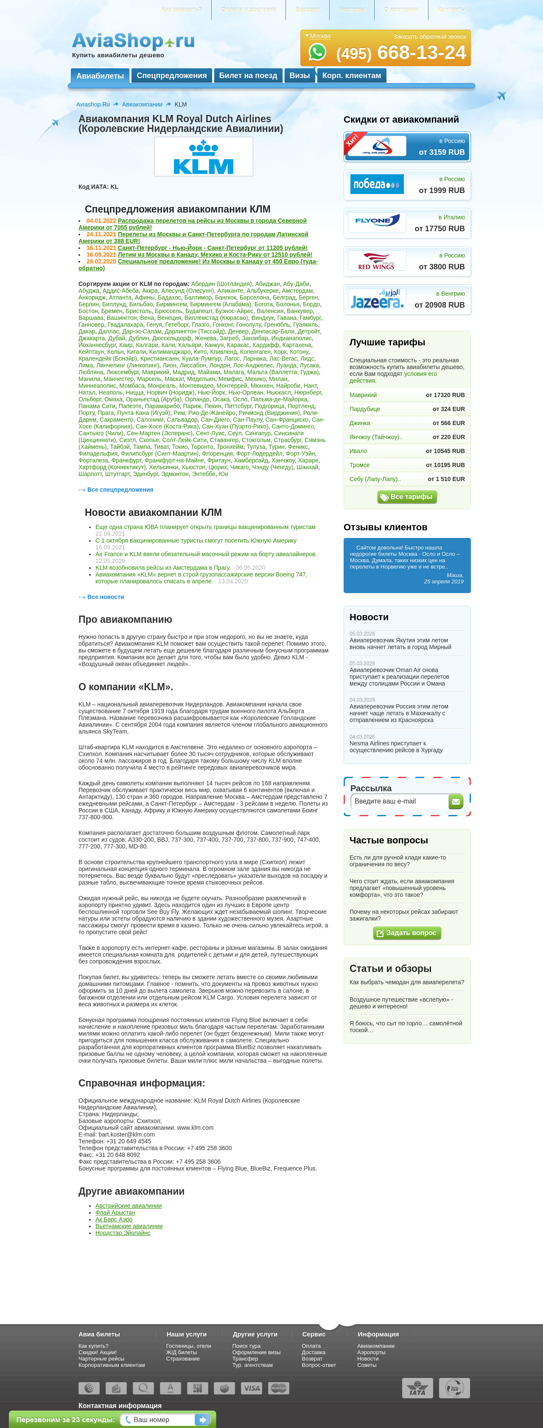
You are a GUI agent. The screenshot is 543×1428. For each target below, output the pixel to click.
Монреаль (162, 385)
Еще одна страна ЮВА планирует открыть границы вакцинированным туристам (205, 527)
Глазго (201, 324)
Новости (369, 617)
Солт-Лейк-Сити (184, 440)
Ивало (358, 451)
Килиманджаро (170, 351)
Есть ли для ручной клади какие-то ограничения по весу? (398, 861)
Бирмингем (171, 304)
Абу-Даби (296, 283)
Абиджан (267, 283)
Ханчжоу (283, 460)
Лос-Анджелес (253, 365)
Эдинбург (145, 473)
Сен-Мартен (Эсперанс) (160, 433)
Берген (308, 297)
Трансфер (245, 1358)
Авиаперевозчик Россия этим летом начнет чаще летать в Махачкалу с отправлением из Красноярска (399, 713)
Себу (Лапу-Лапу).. (375, 479)
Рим (179, 412)
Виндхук (263, 317)
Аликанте (230, 290)
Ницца (135, 392)
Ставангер (224, 440)
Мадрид (184, 372)
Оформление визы (256, 1352)
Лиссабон (193, 365)
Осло (240, 399)
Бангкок (225, 297)
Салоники (150, 419)
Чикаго (239, 467)
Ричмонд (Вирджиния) (269, 412)
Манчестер (119, 378)
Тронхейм (229, 446)
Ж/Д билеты (181, 1352)
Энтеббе (204, 473)
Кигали (136, 351)
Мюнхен (262, 385)
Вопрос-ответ (319, 1365)
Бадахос (169, 297)
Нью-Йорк (211, 392)
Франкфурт (127, 460)
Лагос (232, 358)
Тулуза (255, 446)
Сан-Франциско (287, 419)
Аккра (150, 290)
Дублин (139, 338)
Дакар (86, 331)
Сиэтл (127, 440)
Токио (180, 446)
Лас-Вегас (283, 358)
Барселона (255, 297)
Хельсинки (163, 467)
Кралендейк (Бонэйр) (107, 358)
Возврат (307, 9)
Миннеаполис (97, 385)
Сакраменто (116, 419)
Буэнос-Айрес (235, 311)
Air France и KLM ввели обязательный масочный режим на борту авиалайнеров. (206, 554)
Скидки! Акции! (97, 1352)
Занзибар (255, 338)
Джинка (360, 423)
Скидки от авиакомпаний (401, 119)
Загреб (229, 338)
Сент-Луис (210, 433)
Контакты (452, 9)
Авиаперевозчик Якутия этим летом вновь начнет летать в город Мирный (400, 643)
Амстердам (297, 290)
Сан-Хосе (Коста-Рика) (167, 426)
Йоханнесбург (97, 345)
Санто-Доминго (293, 426)
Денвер (238, 331)
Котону (299, 351)
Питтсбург (237, 406)
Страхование (183, 1358)
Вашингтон (122, 317)
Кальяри (190, 345)
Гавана (287, 317)
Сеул (235, 433)
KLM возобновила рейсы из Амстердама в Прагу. (163, 567)
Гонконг (223, 324)
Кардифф (266, 345)
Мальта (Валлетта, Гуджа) (283, 372)
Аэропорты (371, 1352)
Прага (106, 412)
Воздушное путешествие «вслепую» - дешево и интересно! (401, 1003)
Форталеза (93, 460)
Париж (192, 406)
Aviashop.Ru (93, 104)
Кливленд (223, 351)
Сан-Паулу (247, 419)
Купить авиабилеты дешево (118, 55)
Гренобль (277, 324)
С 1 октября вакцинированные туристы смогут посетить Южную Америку (196, 540)
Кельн (115, 351)
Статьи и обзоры (391, 968)
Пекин (212, 406)
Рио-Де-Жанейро (211, 412)
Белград (284, 297)
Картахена (297, 345)
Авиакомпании (142, 104)
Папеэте (130, 406)
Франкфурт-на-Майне (174, 460)
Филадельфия (98, 453)
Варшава (91, 317)
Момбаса (131, 385)
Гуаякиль (305, 324)
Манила (89, 378)
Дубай (116, 338)
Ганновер (91, 324)
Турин (277, 446)
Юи (223, 473)
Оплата (311, 1346)
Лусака (309, 365)
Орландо (197, 399)
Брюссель (168, 311)
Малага (234, 372)
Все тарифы (411, 496)
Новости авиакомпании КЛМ (153, 512)
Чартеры (352, 9)
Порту (86, 412)
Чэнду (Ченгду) (272, 467)
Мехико (255, 378)
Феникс (298, 446)
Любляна (90, 372)
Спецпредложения (172, 75)
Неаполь (111, 392)
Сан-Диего (215, 419)
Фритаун (219, 460)
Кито (200, 351)
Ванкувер (300, 311)
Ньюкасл (279, 392)
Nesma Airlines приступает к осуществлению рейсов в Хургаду (396, 746)
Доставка (314, 1352)
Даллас (108, 331)
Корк (280, 351)
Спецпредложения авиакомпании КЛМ (178, 209)
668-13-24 (401, 52)
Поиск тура (246, 1346)
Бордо (311, 304)
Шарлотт (90, 473)
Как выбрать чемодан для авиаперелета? (407, 982)
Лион (169, 365)
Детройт (308, 331)
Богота (264, 304)
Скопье (149, 440)
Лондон (220, 365)
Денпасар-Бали (273, 331)
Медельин (201, 378)
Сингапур (258, 433)
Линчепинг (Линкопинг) (127, 365)
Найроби (288, 385)
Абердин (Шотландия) (221, 283)
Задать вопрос (411, 932)
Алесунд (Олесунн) (187, 290)
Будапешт (198, 311)
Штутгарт (117, 473)
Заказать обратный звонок (429, 36)
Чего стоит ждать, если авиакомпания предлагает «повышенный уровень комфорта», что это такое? (402, 888)
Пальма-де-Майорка (279, 399)
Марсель (149, 378)
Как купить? (93, 1346)
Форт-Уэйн (300, 453)
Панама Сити (96, 406)
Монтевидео (196, 385)
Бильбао (141, 304)
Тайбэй (120, 446)
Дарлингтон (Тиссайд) (195, 331)
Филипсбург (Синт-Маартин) (160, 453)
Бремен (112, 311)
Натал (86, 392)
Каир (126, 345)
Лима (85, 365)
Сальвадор (182, 419)
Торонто (202, 446)
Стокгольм (256, 440)
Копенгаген (255, 351)
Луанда (286, 365)
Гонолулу (248, 324)
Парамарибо (162, 406)
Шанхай (307, 467)
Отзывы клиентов (386, 527)
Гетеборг (177, 324)
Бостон (88, 311)
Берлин (88, 304)
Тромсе (360, 465)
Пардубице (365, 409)
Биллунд (114, 304)
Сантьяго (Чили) (100, 433)
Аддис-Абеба (121, 290)
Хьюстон (193, 467)
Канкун (214, 345)
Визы (300, 75)
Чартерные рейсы (101, 1358)
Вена (147, 317)
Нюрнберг (307, 392)
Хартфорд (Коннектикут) (112, 467)
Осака (221, 399)
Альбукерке (262, 290)
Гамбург (310, 317)
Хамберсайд (251, 460)
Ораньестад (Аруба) (154, 399)
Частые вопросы (389, 840)
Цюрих (217, 467)
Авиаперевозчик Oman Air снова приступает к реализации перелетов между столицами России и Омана (399, 676)
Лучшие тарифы (387, 342)
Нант (310, 385)
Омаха (113, 399)
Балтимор (198, 297)
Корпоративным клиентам (111, 1365)
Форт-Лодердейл (259, 453)
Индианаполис (292, 338)
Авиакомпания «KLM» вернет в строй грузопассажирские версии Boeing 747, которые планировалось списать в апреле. (201, 578)
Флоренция (217, 453)
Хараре (308, 460)
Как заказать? (182, 9)
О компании (401, 9)
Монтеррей (232, 385)
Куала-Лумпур (201, 358)
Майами (209, 372)
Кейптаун (91, 351)
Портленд (301, 406)
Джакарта (91, 338)
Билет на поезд (248, 75)
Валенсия (270, 311)
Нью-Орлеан (246, 392)
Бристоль (138, 311)
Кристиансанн (159, 358)
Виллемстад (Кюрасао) (216, 317)
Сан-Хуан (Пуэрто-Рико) (235, 426)
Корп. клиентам (351, 75)
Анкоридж (92, 297)
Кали (168, 345)
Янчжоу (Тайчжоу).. (376, 437)
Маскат (174, 378)
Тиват (161, 446)
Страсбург (287, 440)
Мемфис (230, 378)
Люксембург (122, 372)
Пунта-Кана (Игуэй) (143, 412)
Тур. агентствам (252, 1365)
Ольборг (89, 399)
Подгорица (270, 406)
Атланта (120, 297)
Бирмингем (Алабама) (220, 304)
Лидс (307, 358)
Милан (278, 378)
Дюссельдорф (171, 338)
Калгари (147, 345)
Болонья (287, 304)
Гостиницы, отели (188, 1346)
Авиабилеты (100, 76)
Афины (145, 297)
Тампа (142, 446)
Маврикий (155, 372)
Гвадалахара (125, 324)
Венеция (169, 317)
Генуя (154, 324)
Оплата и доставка (248, 9)
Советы (366, 1365)
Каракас (238, 345)
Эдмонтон (175, 473)
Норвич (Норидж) (171, 392)
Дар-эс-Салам (141, 331)
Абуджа (88, 290)
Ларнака (254, 358)
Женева (205, 338)
